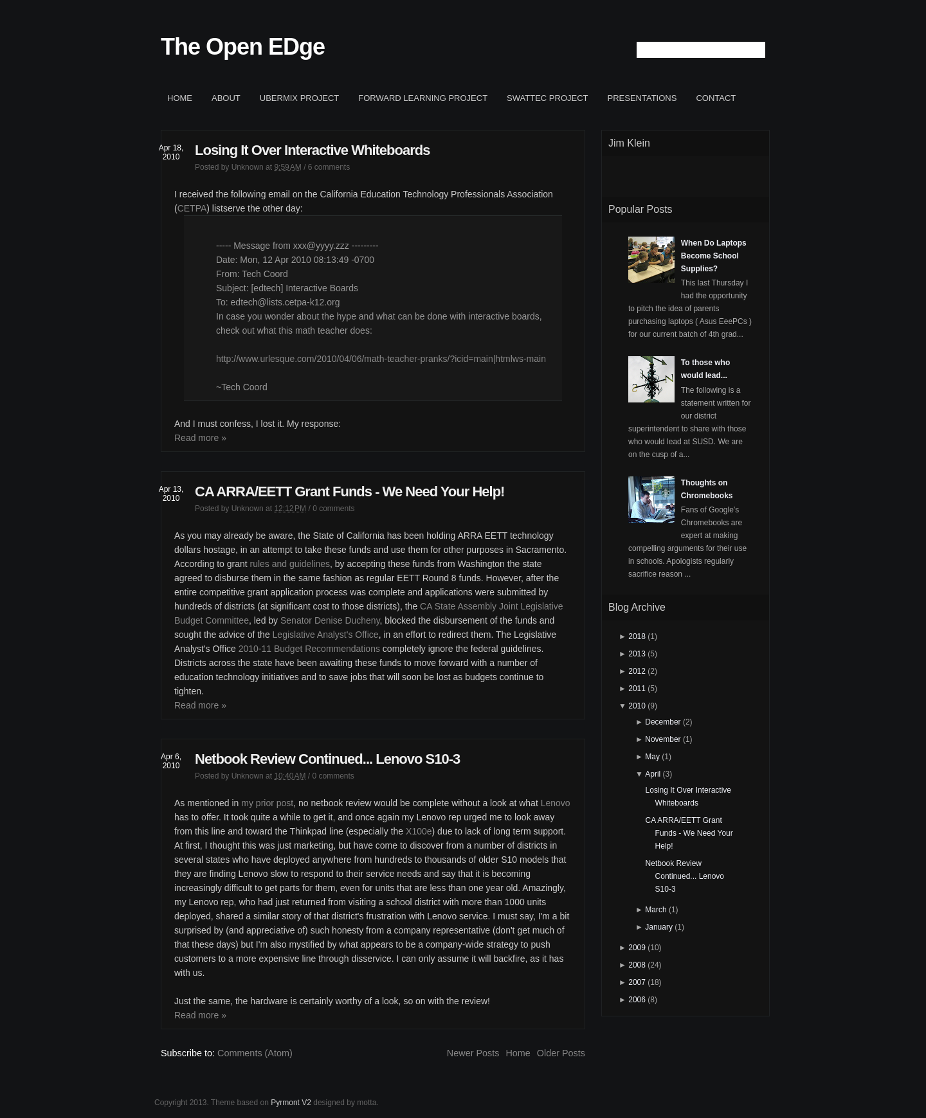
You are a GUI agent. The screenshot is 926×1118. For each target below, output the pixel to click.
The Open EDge (243, 46)
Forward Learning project (422, 98)
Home (179, 98)
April (652, 774)
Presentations (642, 98)
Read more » (200, 438)
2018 (637, 636)
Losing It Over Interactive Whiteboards (312, 150)
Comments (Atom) (255, 1053)
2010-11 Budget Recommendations (309, 649)
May (652, 756)
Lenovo (555, 803)
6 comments (329, 167)
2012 (637, 671)
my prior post (267, 803)
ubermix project (300, 98)
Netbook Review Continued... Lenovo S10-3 (327, 759)
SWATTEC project (547, 98)
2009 (637, 947)
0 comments (333, 508)
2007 (637, 982)
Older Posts (561, 1053)
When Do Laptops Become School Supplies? (714, 256)
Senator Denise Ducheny (330, 620)
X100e (418, 831)
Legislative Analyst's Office (326, 634)
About (226, 98)
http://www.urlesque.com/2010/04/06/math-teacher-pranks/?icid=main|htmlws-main (381, 359)
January (659, 927)
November (662, 739)
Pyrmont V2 (291, 1102)
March (655, 909)
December (662, 721)
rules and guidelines (290, 564)
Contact (716, 98)
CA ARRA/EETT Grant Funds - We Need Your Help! (349, 491)
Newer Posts (473, 1053)
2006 (637, 999)
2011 (637, 688)
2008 (637, 964)
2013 (637, 653)
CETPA (192, 208)
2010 (637, 705)
